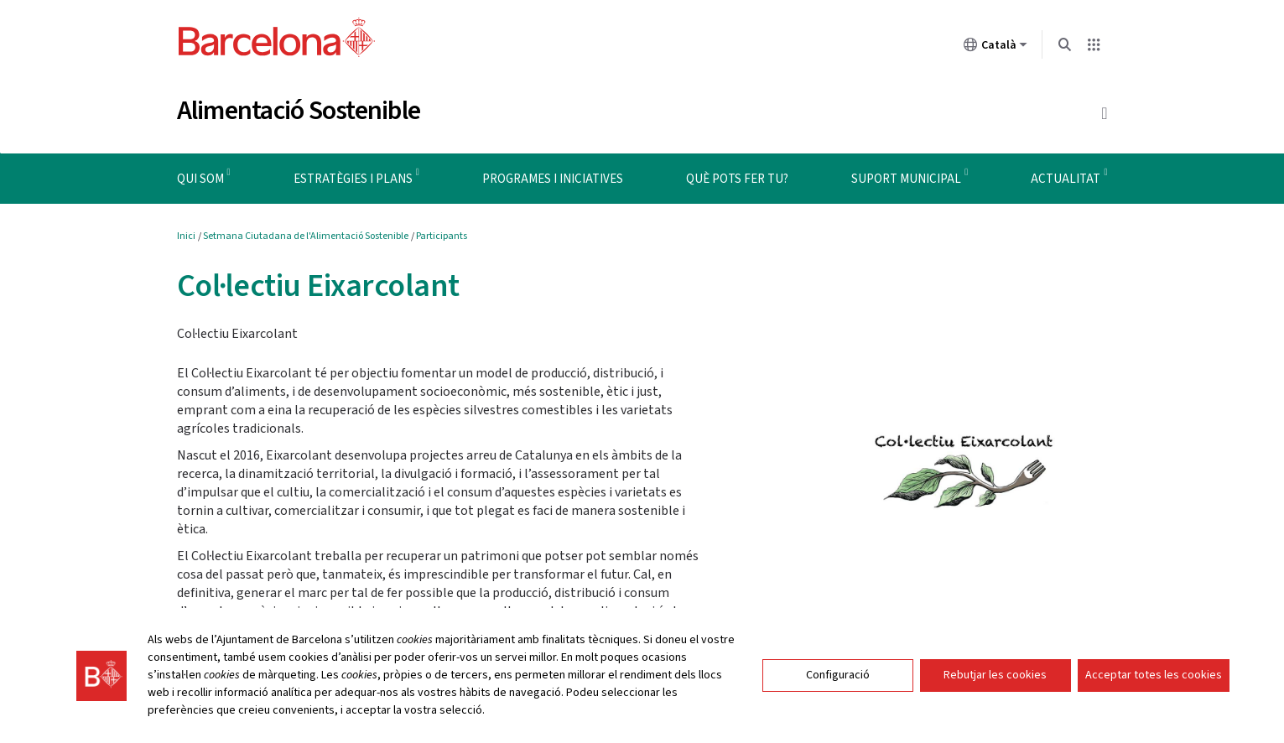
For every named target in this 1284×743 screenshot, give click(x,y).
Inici (186, 236)
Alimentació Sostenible (299, 110)
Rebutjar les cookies (995, 675)
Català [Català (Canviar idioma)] (995, 48)
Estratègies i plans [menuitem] (353, 179)
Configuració (838, 675)
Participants (441, 236)
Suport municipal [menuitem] (906, 179)
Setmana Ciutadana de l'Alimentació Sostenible (305, 236)
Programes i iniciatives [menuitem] (552, 179)
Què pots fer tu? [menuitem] (737, 179)
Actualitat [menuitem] (1065, 179)
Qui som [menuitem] (200, 179)
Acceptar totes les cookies (1153, 675)
